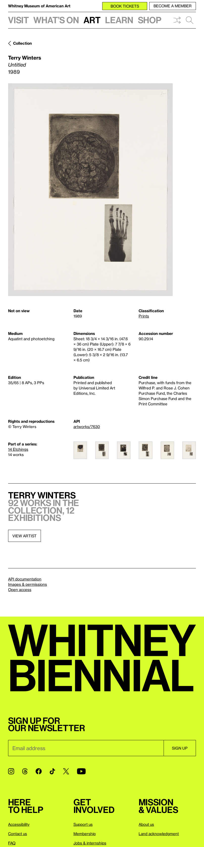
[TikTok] (52, 771)
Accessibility (19, 824)
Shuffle (177, 20)
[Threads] (25, 771)
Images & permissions (27, 584)
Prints (144, 316)
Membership (84, 833)
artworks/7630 (86, 426)
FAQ (11, 843)
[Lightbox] (90, 189)
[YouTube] (81, 771)
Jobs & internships (89, 843)
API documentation (24, 579)
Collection (22, 43)
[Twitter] (66, 771)
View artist (24, 536)
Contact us (17, 833)
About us (146, 824)
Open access (19, 589)
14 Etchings (18, 449)
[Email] (86, 748)
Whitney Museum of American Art (39, 6)
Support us (83, 824)
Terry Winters (24, 58)
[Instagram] (11, 771)
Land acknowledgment (159, 833)
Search (190, 20)
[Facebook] (39, 771)
